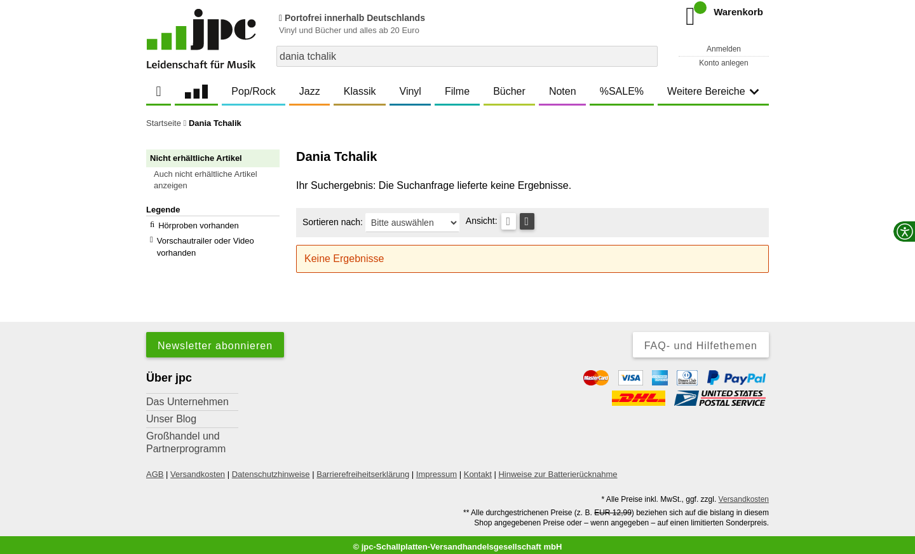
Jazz (309, 91)
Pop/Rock (253, 91)
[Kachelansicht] (527, 221)
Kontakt (478, 469)
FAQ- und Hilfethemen (700, 341)
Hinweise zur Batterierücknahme (557, 469)
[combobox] (467, 56)
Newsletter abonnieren (215, 341)
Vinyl (410, 91)
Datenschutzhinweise (271, 469)
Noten (562, 91)
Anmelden (724, 49)
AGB (154, 469)
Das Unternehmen (187, 397)
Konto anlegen (723, 63)
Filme (457, 91)
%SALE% (622, 91)
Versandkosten (197, 469)
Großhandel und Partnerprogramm (186, 438)
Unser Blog (171, 414)
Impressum (436, 469)
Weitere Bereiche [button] (713, 91)
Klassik (360, 91)
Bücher (509, 91)
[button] (218, 180)
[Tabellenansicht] (508, 221)
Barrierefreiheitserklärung (362, 469)
